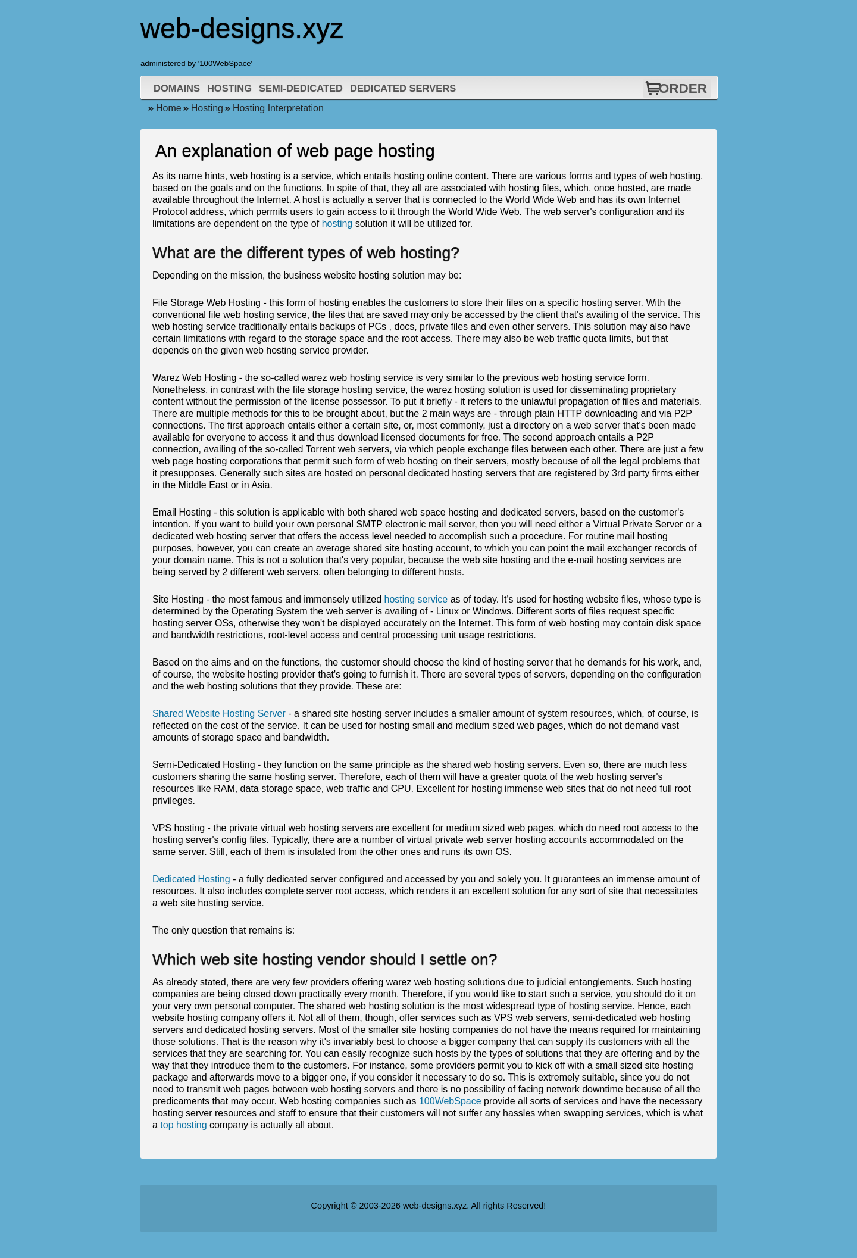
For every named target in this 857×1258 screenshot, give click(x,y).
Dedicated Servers (403, 88)
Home (169, 108)
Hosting (229, 88)
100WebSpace (225, 63)
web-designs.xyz (435, 1205)
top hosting (183, 1125)
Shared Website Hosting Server (219, 713)
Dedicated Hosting (191, 879)
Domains (177, 88)
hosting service (416, 599)
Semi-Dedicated (301, 88)
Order (683, 88)
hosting (337, 223)
